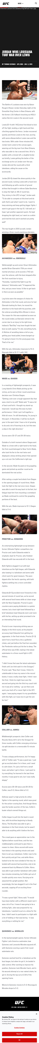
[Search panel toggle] (36, 3)
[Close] (36, 1016)
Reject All (19, 1036)
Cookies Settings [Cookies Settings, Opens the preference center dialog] (19, 1030)
